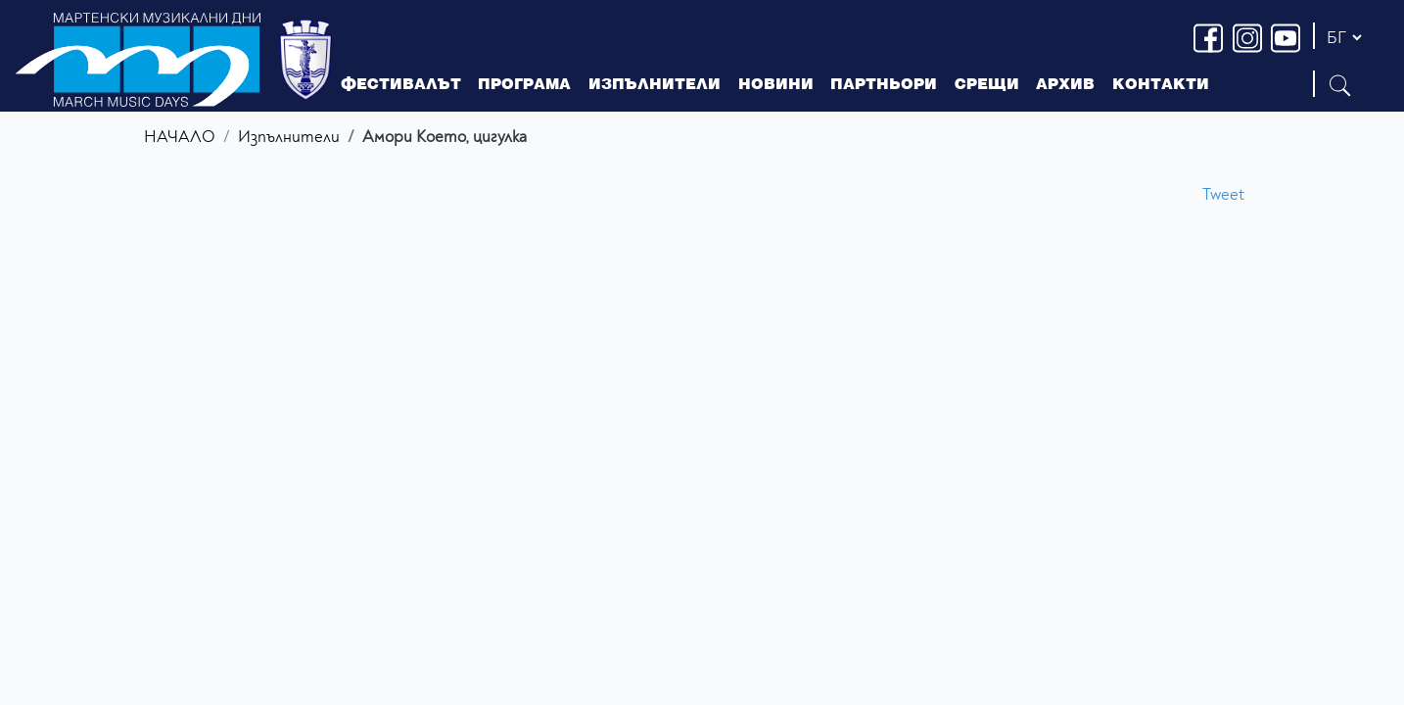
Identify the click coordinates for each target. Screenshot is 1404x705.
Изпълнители (289, 136)
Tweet (1223, 194)
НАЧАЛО (179, 136)
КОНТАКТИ (1160, 83)
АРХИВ (1065, 83)
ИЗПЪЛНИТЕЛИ (654, 83)
